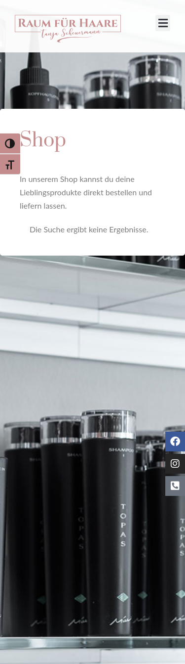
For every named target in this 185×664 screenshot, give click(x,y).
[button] (162, 23)
